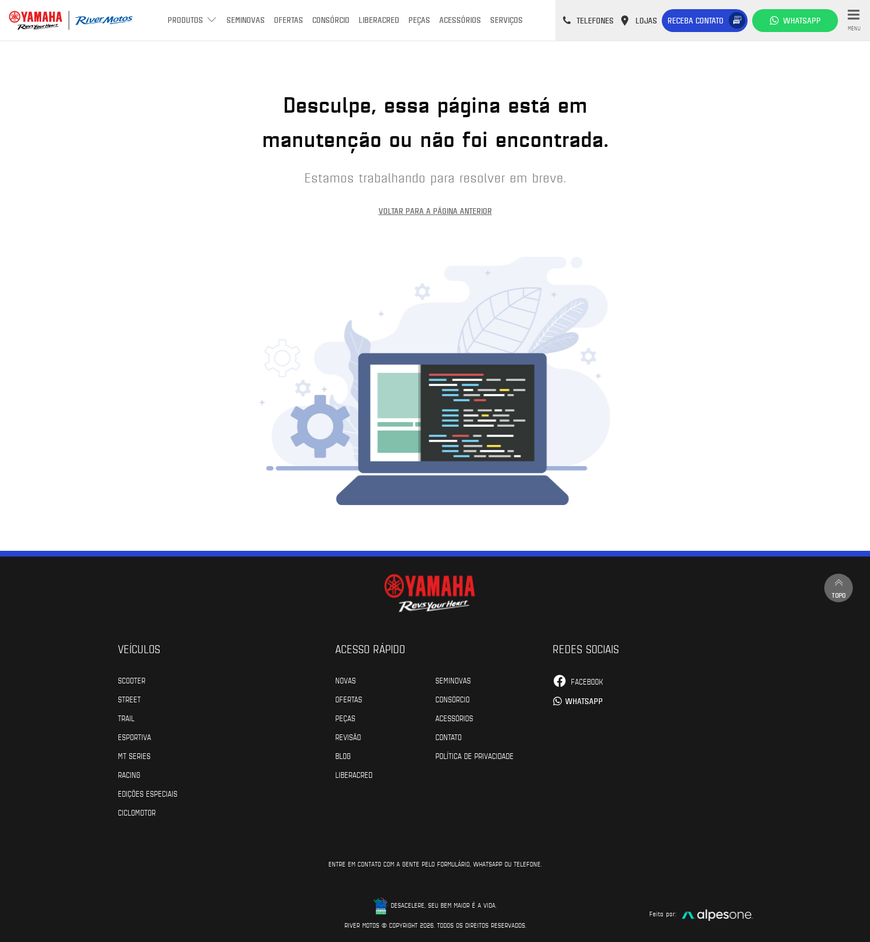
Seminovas (246, 19)
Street (129, 699)
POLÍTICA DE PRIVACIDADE (474, 755)
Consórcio (330, 19)
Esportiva (134, 737)
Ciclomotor (137, 812)
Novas (345, 680)
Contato (448, 737)
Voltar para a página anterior (435, 210)
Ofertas (288, 19)
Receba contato (696, 20)
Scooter (131, 680)
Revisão (348, 737)
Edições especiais (147, 793)
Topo (838, 587)
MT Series (134, 755)
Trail (126, 718)
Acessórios (460, 19)
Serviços (506, 19)
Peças (419, 19)
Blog (343, 755)
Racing (129, 774)
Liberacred (379, 19)
